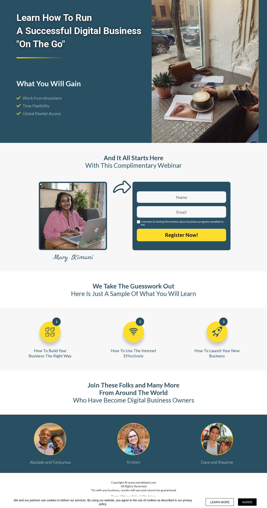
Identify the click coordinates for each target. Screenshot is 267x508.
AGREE (247, 502)
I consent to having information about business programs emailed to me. (182, 223)
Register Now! (181, 235)
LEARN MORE (219, 502)
